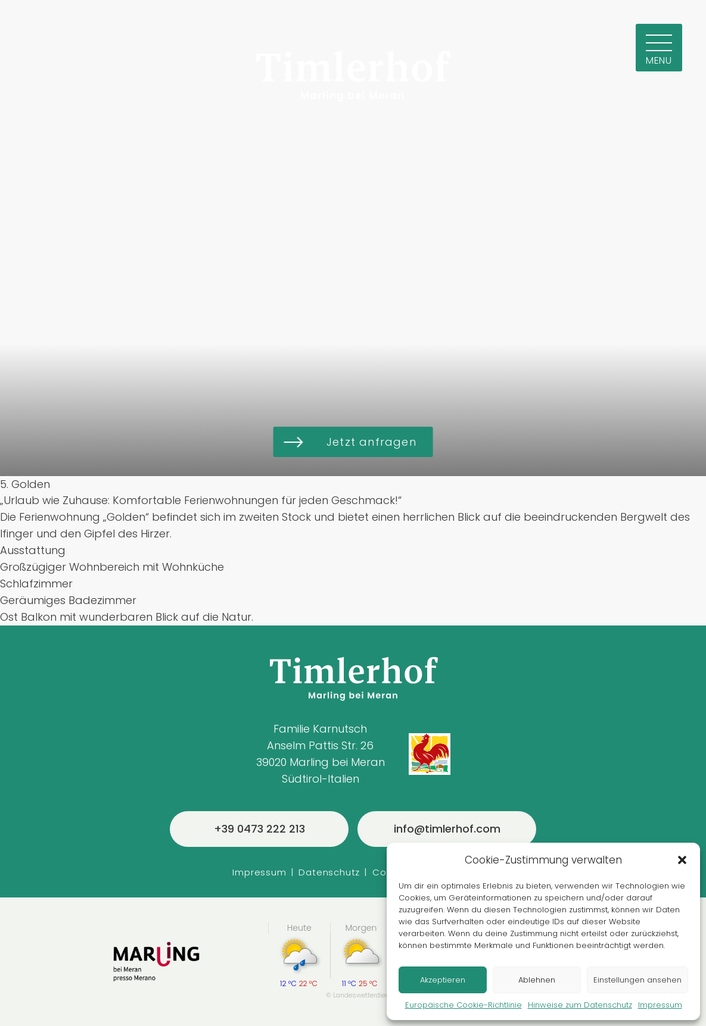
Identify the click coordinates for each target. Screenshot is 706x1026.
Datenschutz (329, 872)
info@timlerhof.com (447, 828)
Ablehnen (536, 980)
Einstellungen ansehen (637, 980)
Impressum (660, 1005)
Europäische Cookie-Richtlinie (463, 1005)
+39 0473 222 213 (259, 828)
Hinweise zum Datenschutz (580, 1005)
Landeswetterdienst (364, 995)
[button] (682, 860)
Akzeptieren (442, 980)
